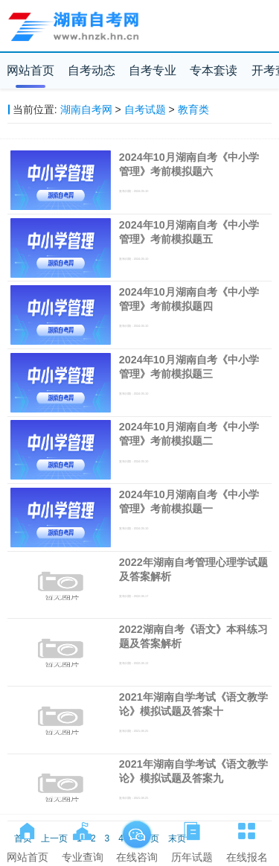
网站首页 (30, 70)
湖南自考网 (86, 109)
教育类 (193, 109)
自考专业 (152, 70)
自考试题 (145, 109)
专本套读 (213, 70)
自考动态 (91, 70)
